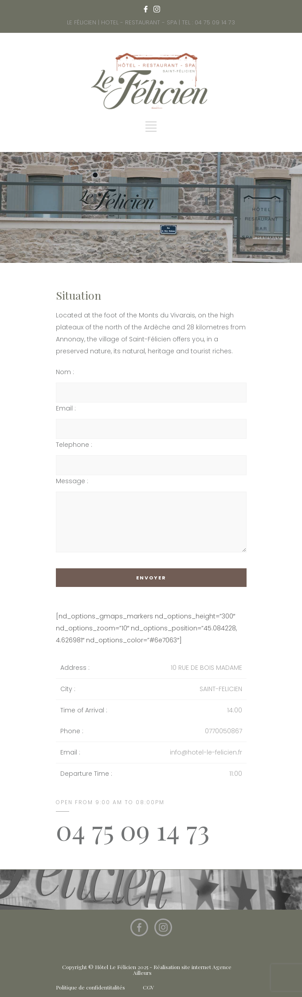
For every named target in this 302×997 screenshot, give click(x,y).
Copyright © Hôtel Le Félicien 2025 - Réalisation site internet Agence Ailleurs (146, 969)
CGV (148, 987)
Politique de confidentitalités (90, 987)
